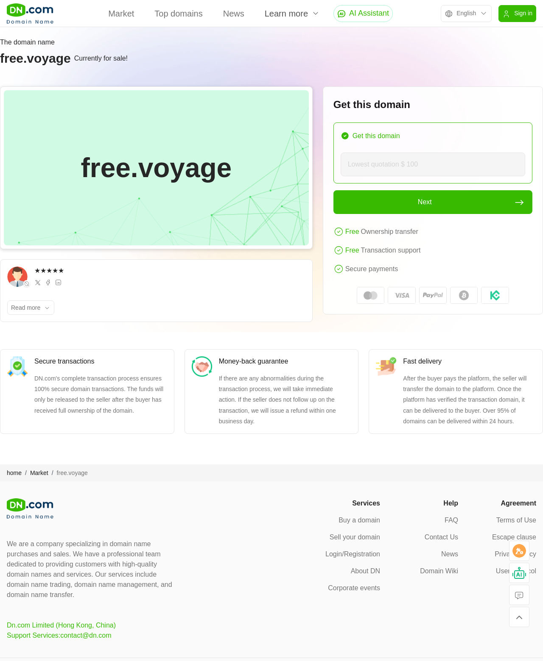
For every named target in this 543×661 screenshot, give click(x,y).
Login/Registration (352, 554)
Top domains (178, 13)
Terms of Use (516, 520)
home (14, 472)
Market (121, 13)
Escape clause (514, 537)
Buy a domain (359, 520)
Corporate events (354, 588)
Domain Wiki (439, 571)
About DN (365, 571)
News (233, 13)
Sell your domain (355, 537)
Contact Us (441, 537)
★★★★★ (49, 270)
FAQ (451, 520)
